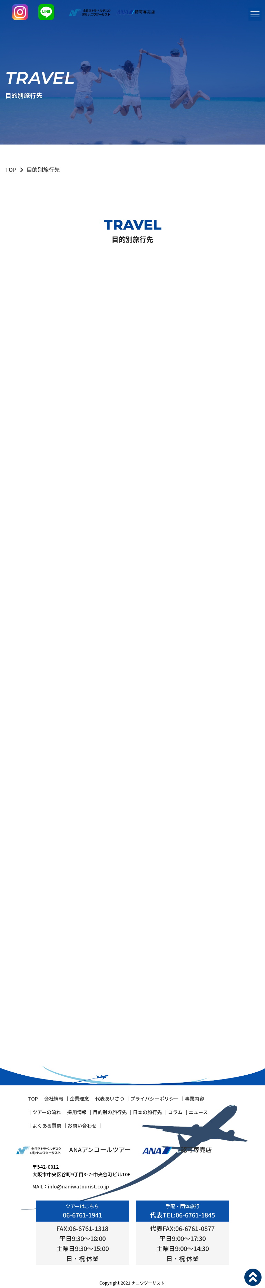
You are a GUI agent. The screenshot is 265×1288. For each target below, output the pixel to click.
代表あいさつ (109, 1098)
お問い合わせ (83, 1125)
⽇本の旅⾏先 (147, 1112)
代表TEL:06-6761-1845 (182, 1214)
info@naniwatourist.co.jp (78, 1186)
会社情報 (53, 1098)
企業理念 (79, 1098)
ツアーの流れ (46, 1112)
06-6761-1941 (82, 1214)
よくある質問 (46, 1125)
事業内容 (194, 1098)
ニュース (198, 1112)
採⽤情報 (77, 1112)
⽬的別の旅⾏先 (110, 1112)
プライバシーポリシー (154, 1098)
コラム (175, 1112)
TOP (11, 169)
